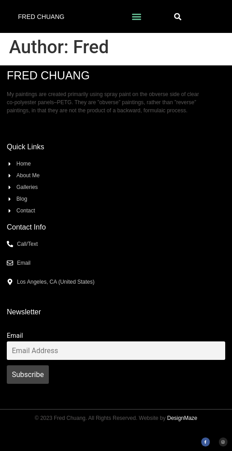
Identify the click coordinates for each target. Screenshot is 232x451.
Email (15, 336)
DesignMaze (182, 418)
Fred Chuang (41, 16)
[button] (136, 16)
